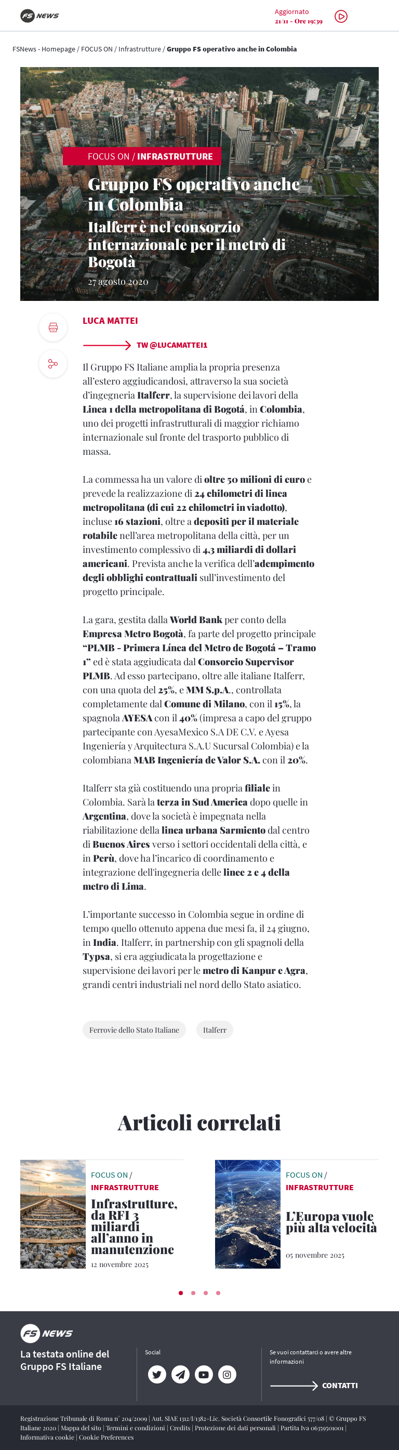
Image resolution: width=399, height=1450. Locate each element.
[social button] (53, 364)
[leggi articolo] (53, 1213)
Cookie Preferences (106, 1437)
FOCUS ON (97, 49)
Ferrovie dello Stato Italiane (134, 1030)
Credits (181, 1427)
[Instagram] (226, 1374)
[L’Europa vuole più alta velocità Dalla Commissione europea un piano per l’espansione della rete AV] (332, 1223)
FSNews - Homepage (43, 49)
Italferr (215, 1030)
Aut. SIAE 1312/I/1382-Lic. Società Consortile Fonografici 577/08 (239, 1418)
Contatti (314, 1385)
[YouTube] (203, 1374)
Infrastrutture (139, 49)
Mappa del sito (82, 1427)
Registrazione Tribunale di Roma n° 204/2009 (84, 1418)
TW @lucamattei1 (145, 344)
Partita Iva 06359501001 (313, 1427)
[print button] (53, 327)
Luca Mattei (110, 320)
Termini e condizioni (136, 1427)
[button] (181, 1293)
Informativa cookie (48, 1437)
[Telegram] (180, 1374)
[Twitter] (156, 1374)
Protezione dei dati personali (236, 1427)
